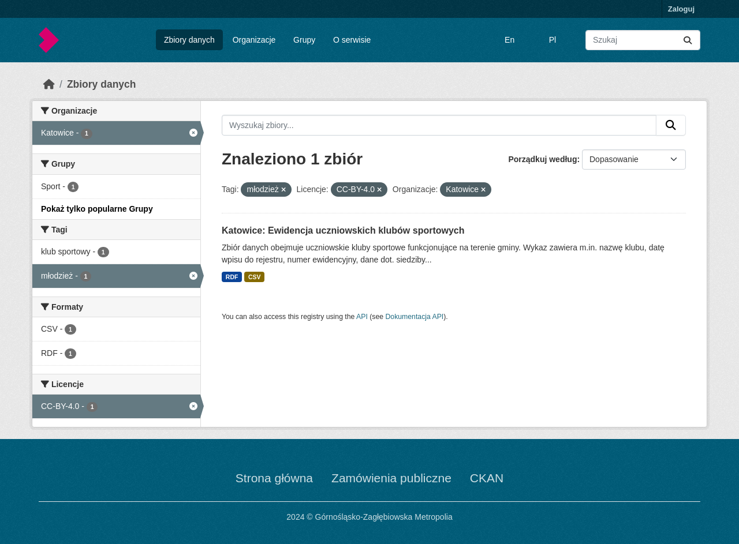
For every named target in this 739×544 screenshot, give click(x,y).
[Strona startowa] (49, 84)
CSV (254, 276)
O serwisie (352, 39)
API (362, 317)
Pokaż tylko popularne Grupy (97, 208)
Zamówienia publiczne (391, 478)
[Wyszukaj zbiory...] (642, 40)
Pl (552, 39)
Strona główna (274, 478)
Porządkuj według (542, 159)
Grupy (304, 39)
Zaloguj (681, 9)
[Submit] (687, 40)
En (509, 39)
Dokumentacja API (415, 317)
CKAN (486, 478)
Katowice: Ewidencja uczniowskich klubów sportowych (343, 230)
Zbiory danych (189, 39)
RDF (232, 276)
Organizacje (254, 39)
